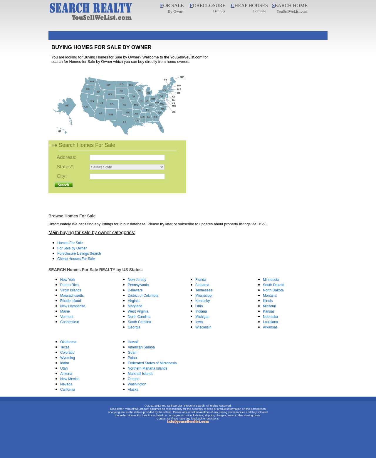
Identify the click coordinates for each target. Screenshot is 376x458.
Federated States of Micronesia (152, 363)
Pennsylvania (138, 285)
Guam (132, 352)
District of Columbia (143, 295)
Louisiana (270, 322)
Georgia (134, 327)
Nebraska (270, 317)
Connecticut (69, 322)
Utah (64, 368)
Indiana (201, 311)
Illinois (268, 301)
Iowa (199, 322)
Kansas (269, 311)
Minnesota (271, 280)
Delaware (135, 290)
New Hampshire (72, 306)
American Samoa (141, 347)
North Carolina (139, 317)
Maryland (135, 306)
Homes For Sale (70, 243)
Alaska (133, 389)
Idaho (64, 363)
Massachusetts (72, 295)
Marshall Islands (140, 374)
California (67, 389)
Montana (270, 295)
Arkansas (270, 327)
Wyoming (67, 358)
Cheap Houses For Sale (76, 259)
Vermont (66, 317)
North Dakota (273, 290)
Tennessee (203, 290)
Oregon (134, 379)
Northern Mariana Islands (147, 368)
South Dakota (273, 285)
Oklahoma (68, 342)
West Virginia (138, 311)
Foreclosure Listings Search (79, 253)
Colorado (67, 352)
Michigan (202, 317)
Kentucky (202, 301)
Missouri (269, 306)
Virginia (134, 301)
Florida (200, 280)
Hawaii (133, 342)
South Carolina (139, 322)
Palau (132, 358)
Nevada (66, 384)
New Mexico (69, 379)
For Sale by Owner (72, 248)
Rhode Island (70, 301)
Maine (65, 311)
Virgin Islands (70, 290)
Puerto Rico (69, 285)
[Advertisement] (155, 33)
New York (67, 280)
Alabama (202, 285)
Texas (64, 347)
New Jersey (137, 280)
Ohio (199, 306)
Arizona (66, 374)
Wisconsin (203, 327)
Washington (137, 384)
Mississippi (203, 295)
